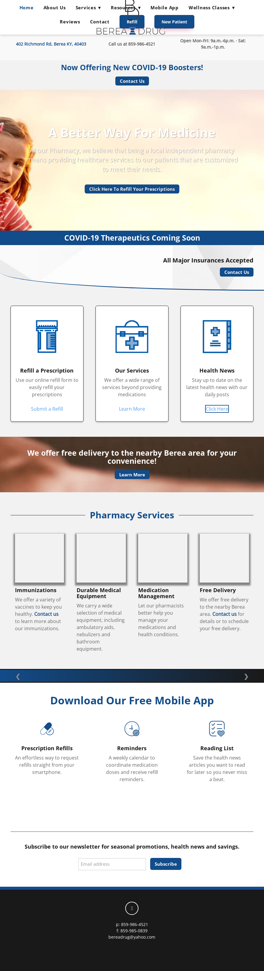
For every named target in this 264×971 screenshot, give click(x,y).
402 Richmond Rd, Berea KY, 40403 (51, 44)
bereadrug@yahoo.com (131, 937)
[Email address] (112, 864)
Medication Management (156, 593)
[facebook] (131, 908)
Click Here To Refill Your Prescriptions (132, 189)
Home (27, 7)
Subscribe (166, 864)
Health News (217, 370)
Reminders (132, 748)
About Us (55, 7)
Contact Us (132, 81)
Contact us (46, 614)
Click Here (217, 409)
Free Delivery (218, 590)
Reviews (70, 21)
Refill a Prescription (47, 370)
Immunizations (35, 590)
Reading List (217, 748)
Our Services (132, 370)
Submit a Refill (47, 409)
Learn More (132, 409)
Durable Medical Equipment (99, 593)
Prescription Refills (47, 748)
